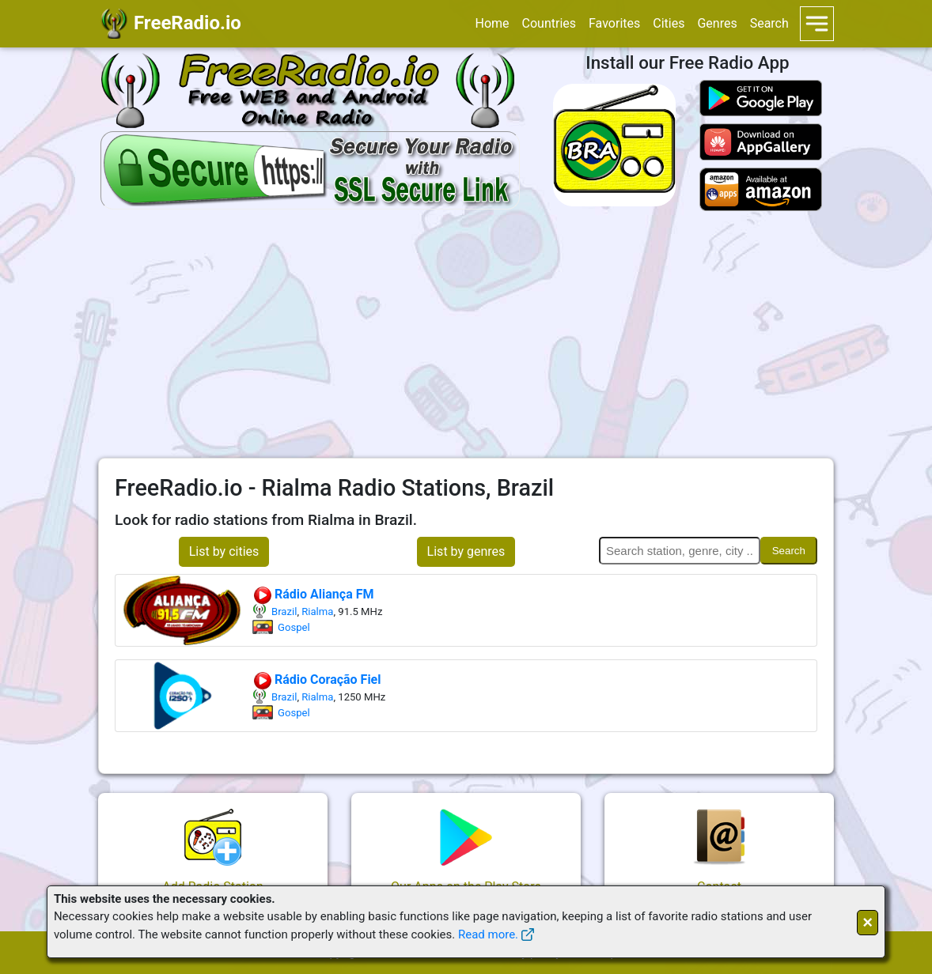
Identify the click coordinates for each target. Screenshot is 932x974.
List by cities (224, 551)
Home (492, 23)
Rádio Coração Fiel (316, 679)
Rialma (317, 611)
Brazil (284, 611)
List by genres (466, 551)
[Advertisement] (466, 334)
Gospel (294, 627)
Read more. (488, 934)
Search (769, 23)
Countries (549, 23)
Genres (717, 23)
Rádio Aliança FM (312, 594)
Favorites (614, 23)
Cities (668, 23)
